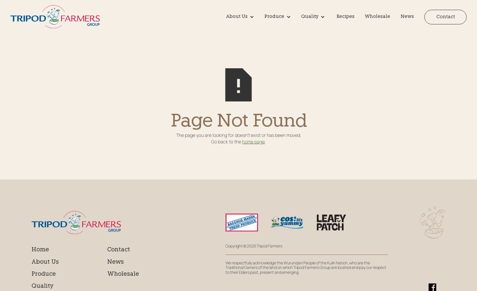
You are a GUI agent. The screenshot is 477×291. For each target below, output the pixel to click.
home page (253, 142)
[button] (241, 17)
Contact (445, 17)
